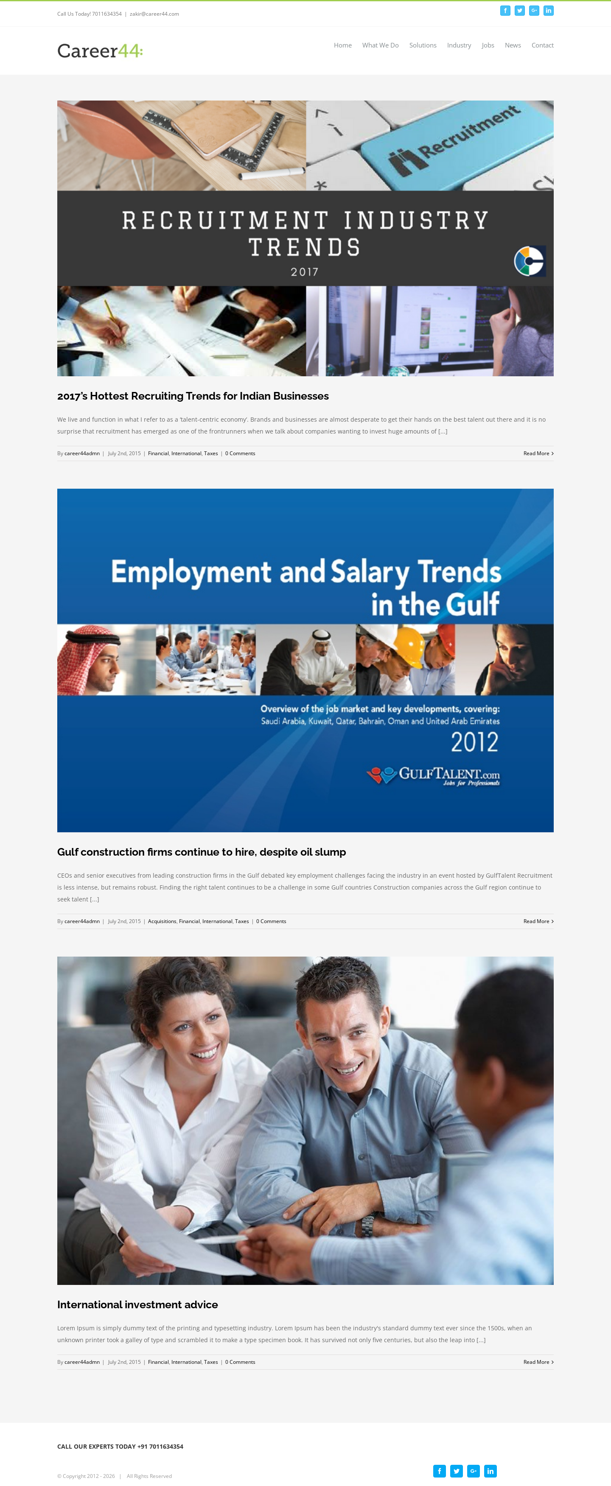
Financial (158, 453)
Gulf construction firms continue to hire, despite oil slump (201, 851)
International (186, 453)
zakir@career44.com (154, 13)
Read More (536, 453)
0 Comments (240, 453)
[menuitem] (348, 44)
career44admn (82, 453)
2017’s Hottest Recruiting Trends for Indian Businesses (193, 395)
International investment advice (137, 1304)
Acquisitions (162, 921)
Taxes (211, 453)
